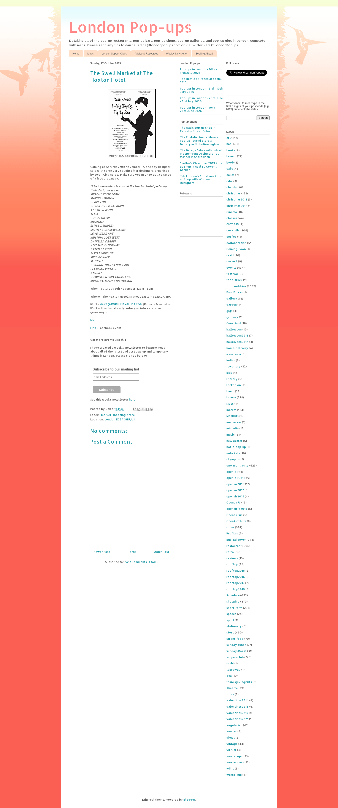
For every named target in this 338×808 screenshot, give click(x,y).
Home (76, 53)
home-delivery (237, 348)
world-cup (234, 774)
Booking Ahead (204, 53)
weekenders (235, 762)
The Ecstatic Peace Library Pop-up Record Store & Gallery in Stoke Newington (199, 140)
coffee (231, 236)
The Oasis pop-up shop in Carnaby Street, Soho (197, 129)
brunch (231, 156)
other (230, 527)
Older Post (161, 551)
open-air (232, 471)
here (132, 399)
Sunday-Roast (236, 651)
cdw (229, 181)
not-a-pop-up (236, 447)
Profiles (232, 533)
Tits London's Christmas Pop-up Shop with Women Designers (201, 179)
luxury (231, 397)
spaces (231, 614)
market (106, 415)
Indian (230, 360)
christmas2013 (236, 199)
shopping (119, 415)
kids (229, 372)
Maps (90, 53)
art (228, 137)
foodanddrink (236, 286)
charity (231, 187)
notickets (233, 453)
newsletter (234, 440)
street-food (235, 638)
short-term (234, 607)
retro (230, 552)
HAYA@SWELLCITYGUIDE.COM (121, 304)
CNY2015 (232, 224)
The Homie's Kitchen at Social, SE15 (201, 80)
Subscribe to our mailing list (116, 369)
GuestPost (233, 323)
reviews (232, 558)
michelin (232, 428)
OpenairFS (233, 502)
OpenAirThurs (236, 521)
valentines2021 (237, 719)
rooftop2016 (235, 577)
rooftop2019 (235, 589)
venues (231, 731)
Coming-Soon (236, 249)
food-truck (234, 280)
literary (232, 379)
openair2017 (235, 490)
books (230, 150)
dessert (231, 261)
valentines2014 (237, 700)
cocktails (233, 230)
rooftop (232, 564)
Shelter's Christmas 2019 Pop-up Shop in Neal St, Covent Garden (201, 166)
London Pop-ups (130, 26)
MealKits (232, 416)
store (131, 415)
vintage (232, 743)
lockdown (233, 385)
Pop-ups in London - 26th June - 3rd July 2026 (201, 99)
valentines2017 (237, 713)
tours (230, 694)
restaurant (234, 546)
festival (232, 274)
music (230, 434)
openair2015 (235, 484)
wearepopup (235, 756)
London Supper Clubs (114, 53)
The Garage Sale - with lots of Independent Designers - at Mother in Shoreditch (201, 153)
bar (228, 144)
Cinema (231, 212)
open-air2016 (236, 477)
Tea (229, 675)
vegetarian (234, 725)
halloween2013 (237, 335)
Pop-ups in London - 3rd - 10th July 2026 (201, 90)
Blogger (189, 799)
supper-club (235, 657)
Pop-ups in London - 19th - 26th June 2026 (198, 109)
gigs (229, 311)
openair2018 (235, 496)
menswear (233, 422)
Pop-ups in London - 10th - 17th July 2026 (198, 70)
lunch (230, 391)
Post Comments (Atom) (140, 562)
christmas (233, 193)
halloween (234, 329)
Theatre (232, 688)
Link (93, 328)
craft (230, 255)
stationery (234, 626)
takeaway (233, 669)
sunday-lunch (236, 644)
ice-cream (233, 354)
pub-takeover (236, 539)
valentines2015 (237, 706)
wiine (230, 768)
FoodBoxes (234, 292)
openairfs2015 (236, 508)
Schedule (233, 595)
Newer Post (102, 551)
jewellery (233, 366)
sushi (230, 663)
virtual (231, 750)
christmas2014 (237, 205)
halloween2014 (237, 341)
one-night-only (237, 465)
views (230, 737)
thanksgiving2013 (239, 682)
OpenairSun (234, 515)
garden (231, 304)
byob (230, 162)
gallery (231, 298)
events (231, 267)
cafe (229, 168)
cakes (230, 174)
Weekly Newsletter (176, 53)
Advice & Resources (146, 53)
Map (93, 320)
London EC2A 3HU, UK (120, 419)
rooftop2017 (235, 583)
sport (230, 620)
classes (231, 218)
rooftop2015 (235, 570)
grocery (232, 317)
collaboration (236, 243)
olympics (233, 459)
